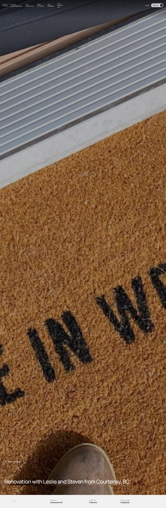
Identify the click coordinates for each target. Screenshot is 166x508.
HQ (5, 5)
